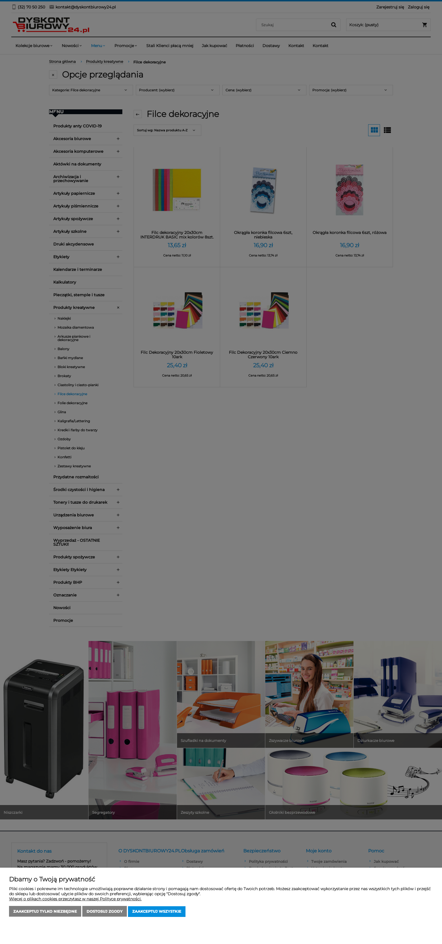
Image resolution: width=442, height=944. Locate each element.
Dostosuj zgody (105, 911)
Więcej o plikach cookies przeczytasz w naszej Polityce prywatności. (75, 899)
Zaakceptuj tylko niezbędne (45, 911)
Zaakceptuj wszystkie (156, 911)
